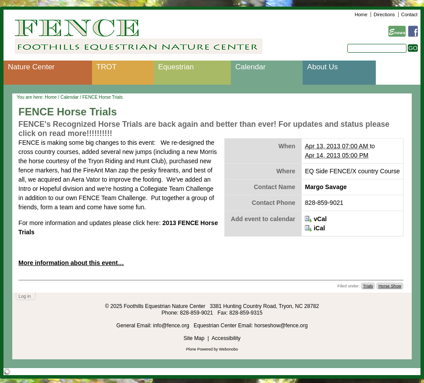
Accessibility (226, 338)
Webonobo (228, 349)
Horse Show (389, 285)
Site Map (194, 338)
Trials (368, 285)
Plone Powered (199, 349)
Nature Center (31, 67)
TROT (106, 67)
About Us (322, 67)
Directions (384, 14)
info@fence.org (172, 325)
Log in (24, 296)
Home (361, 14)
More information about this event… (71, 262)
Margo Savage (325, 186)
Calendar (250, 67)
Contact (409, 14)
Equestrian (176, 67)
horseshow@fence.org (281, 325)
